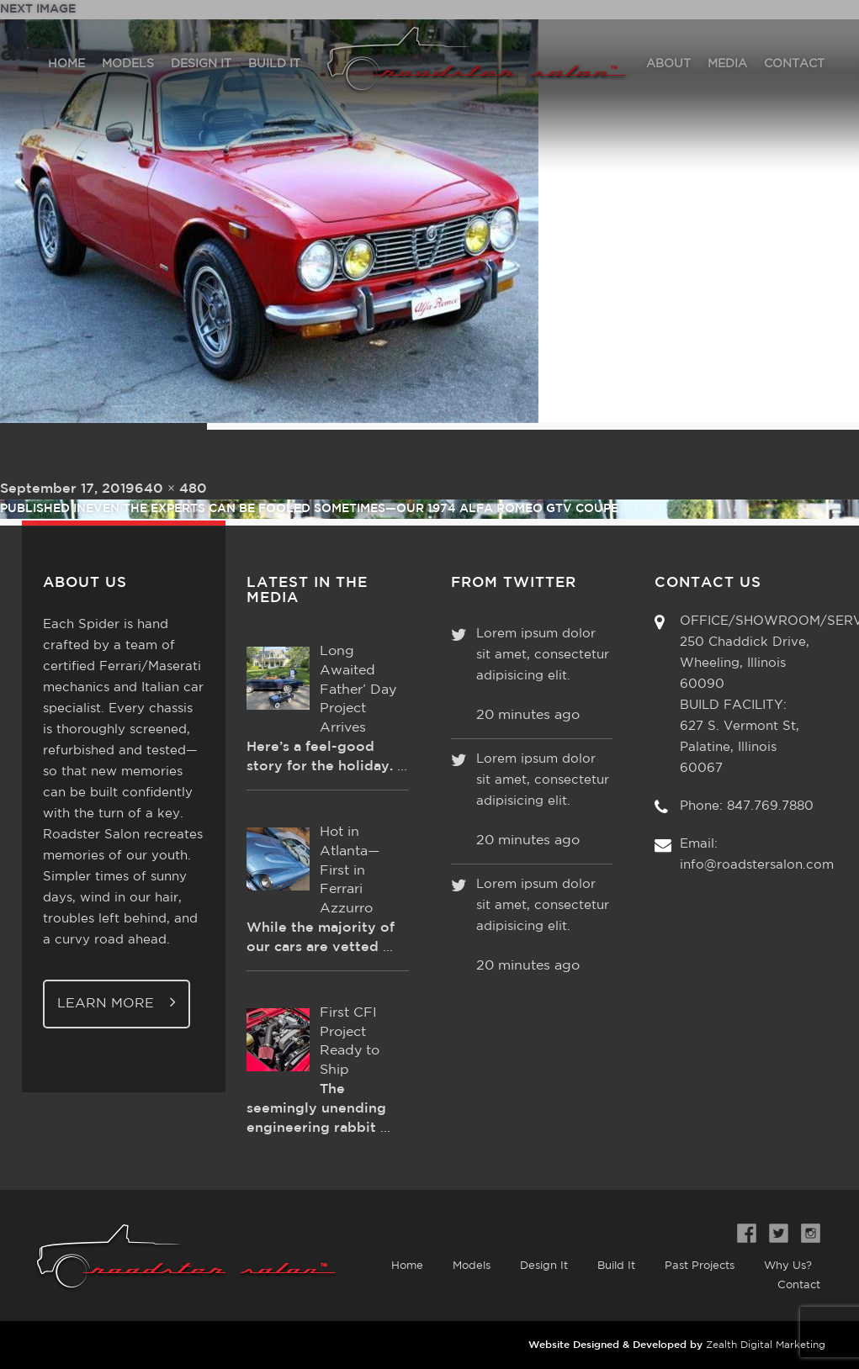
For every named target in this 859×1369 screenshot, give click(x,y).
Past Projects (699, 1266)
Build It (616, 1266)
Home (407, 1266)
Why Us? (788, 1266)
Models (471, 1266)
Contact (798, 1285)
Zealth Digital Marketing (765, 1345)
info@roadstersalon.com (757, 864)
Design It (544, 1266)
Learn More (116, 1002)
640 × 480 (171, 489)
